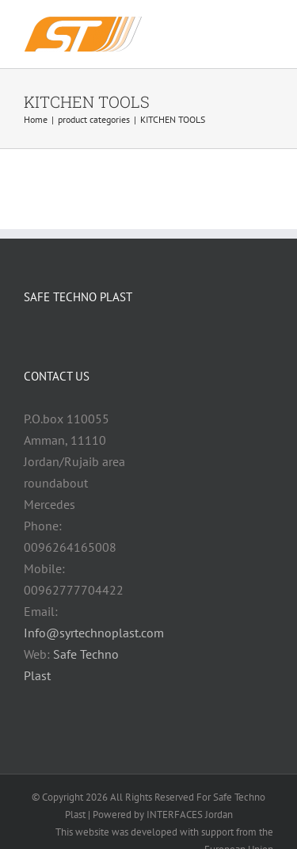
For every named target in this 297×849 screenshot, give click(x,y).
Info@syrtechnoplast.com (94, 633)
